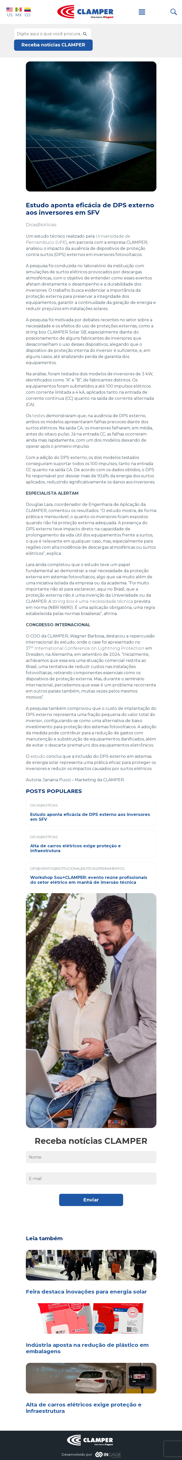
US (9, 11)
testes (38, 415)
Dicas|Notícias (41, 224)
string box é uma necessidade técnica (92, 601)
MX (18, 11)
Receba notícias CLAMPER (53, 45)
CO (27, 11)
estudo (37, 756)
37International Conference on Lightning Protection (85, 648)
